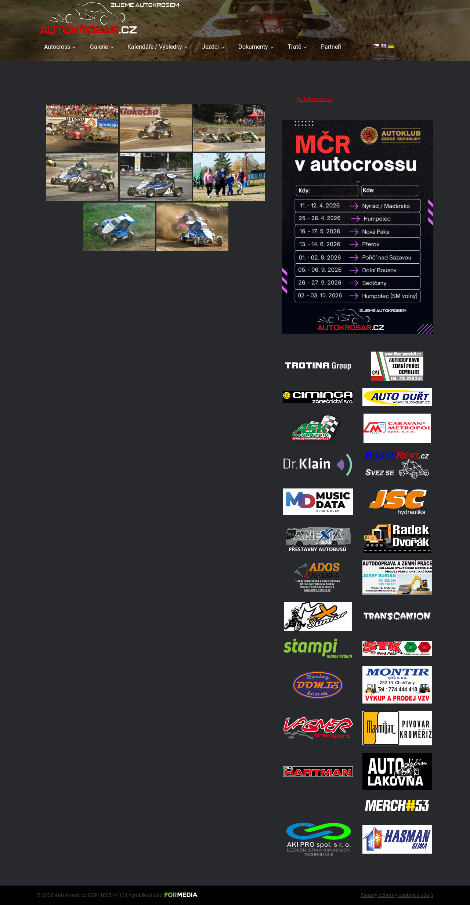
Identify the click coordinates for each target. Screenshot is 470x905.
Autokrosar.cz (314, 98)
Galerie (99, 46)
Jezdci (210, 46)
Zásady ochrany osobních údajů (397, 895)
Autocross (57, 46)
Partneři (331, 46)
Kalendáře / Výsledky (154, 46)
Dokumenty (253, 46)
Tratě (294, 46)
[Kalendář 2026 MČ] (357, 334)
